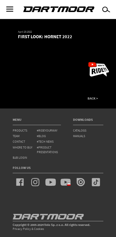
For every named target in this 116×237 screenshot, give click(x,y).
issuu (80, 182)
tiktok (95, 182)
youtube (50, 182)
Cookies (39, 229)
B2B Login (20, 158)
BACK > (93, 98)
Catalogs (79, 131)
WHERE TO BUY (22, 147)
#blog (41, 136)
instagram (35, 182)
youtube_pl (65, 182)
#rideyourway (47, 131)
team (16, 136)
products (20, 131)
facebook (20, 182)
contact (19, 142)
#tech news (45, 142)
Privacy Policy (22, 229)
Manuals (79, 136)
